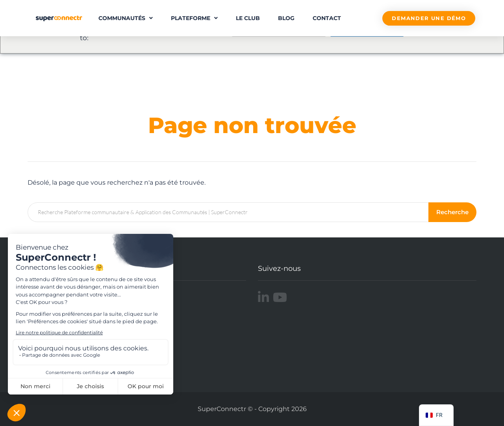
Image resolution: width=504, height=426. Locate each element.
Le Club (248, 18)
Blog (286, 18)
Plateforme (194, 18)
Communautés (125, 18)
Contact (327, 18)
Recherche (452, 212)
